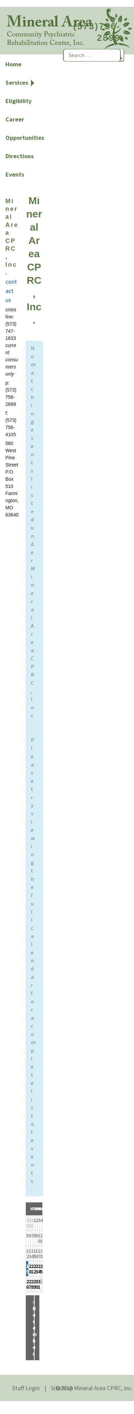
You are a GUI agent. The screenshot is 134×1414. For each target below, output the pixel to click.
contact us (11, 291)
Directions (19, 156)
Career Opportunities (24, 128)
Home (13, 64)
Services (16, 82)
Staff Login (26, 1388)
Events (14, 174)
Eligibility (18, 101)
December (35, 1328)
